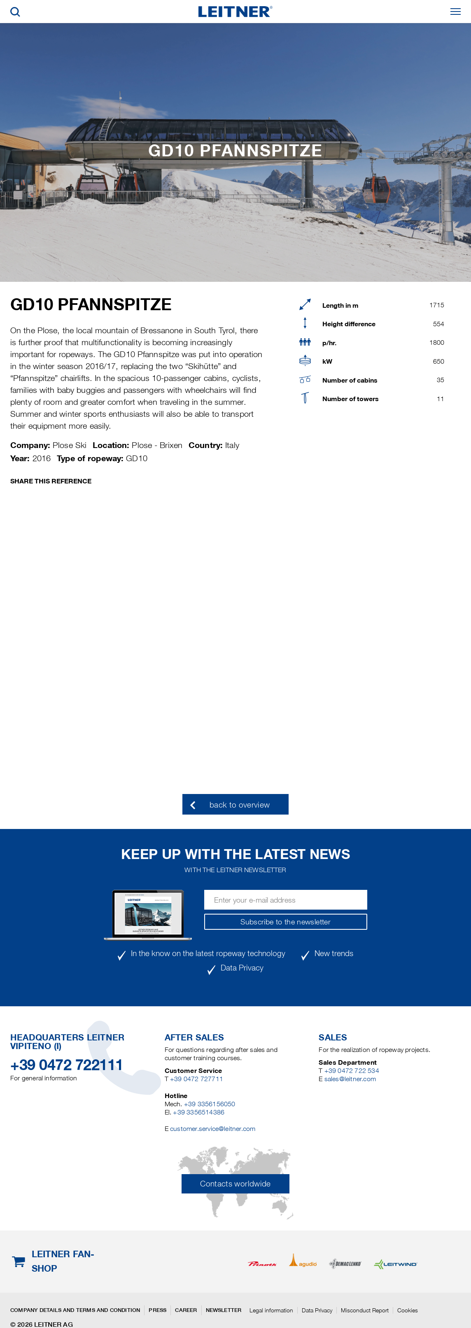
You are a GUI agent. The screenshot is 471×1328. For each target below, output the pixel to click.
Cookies (407, 1310)
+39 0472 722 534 (351, 1071)
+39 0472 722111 (67, 1065)
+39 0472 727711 (196, 1079)
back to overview (240, 805)
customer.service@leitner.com (212, 1129)
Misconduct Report (365, 1310)
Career (186, 1310)
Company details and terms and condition (75, 1310)
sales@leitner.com (350, 1079)
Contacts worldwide (235, 1184)
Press (157, 1310)
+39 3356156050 (210, 1104)
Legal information (271, 1310)
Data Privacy (317, 1310)
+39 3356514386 (198, 1112)
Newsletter (224, 1310)
